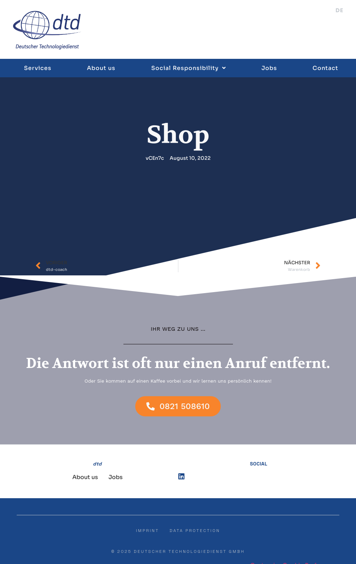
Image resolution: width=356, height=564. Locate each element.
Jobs (269, 68)
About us (101, 68)
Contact (325, 68)
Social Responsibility (188, 68)
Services (37, 68)
